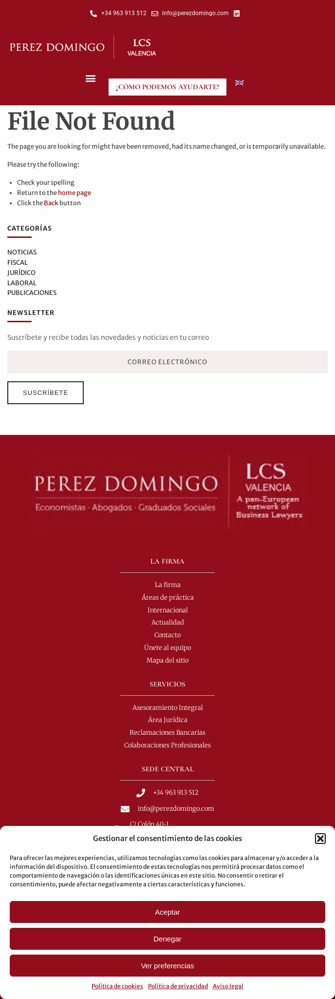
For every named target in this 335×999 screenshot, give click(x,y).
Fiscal (17, 262)
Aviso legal (228, 986)
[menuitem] (239, 83)
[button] (320, 838)
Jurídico (21, 273)
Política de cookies (117, 986)
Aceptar (167, 912)
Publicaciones (31, 293)
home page (74, 193)
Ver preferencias (167, 965)
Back (51, 203)
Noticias (22, 252)
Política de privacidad (178, 986)
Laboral (22, 283)
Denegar (167, 939)
